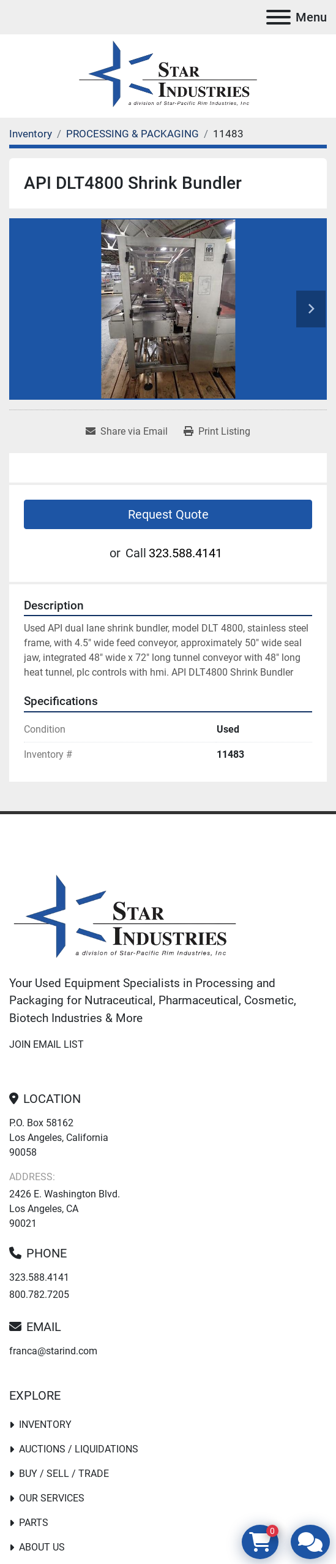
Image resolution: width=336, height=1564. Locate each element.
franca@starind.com (53, 1351)
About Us (42, 1547)
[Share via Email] (127, 431)
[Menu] (278, 17)
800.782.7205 (39, 1294)
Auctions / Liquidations (78, 1449)
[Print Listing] (217, 431)
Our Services (51, 1498)
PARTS (33, 1522)
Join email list (46, 1044)
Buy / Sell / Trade (64, 1473)
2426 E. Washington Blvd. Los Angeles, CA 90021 (64, 1208)
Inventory (45, 1424)
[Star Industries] (125, 918)
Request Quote (168, 514)
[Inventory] (30, 134)
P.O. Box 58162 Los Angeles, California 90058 (58, 1137)
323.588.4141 (185, 553)
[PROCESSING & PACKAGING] (132, 134)
